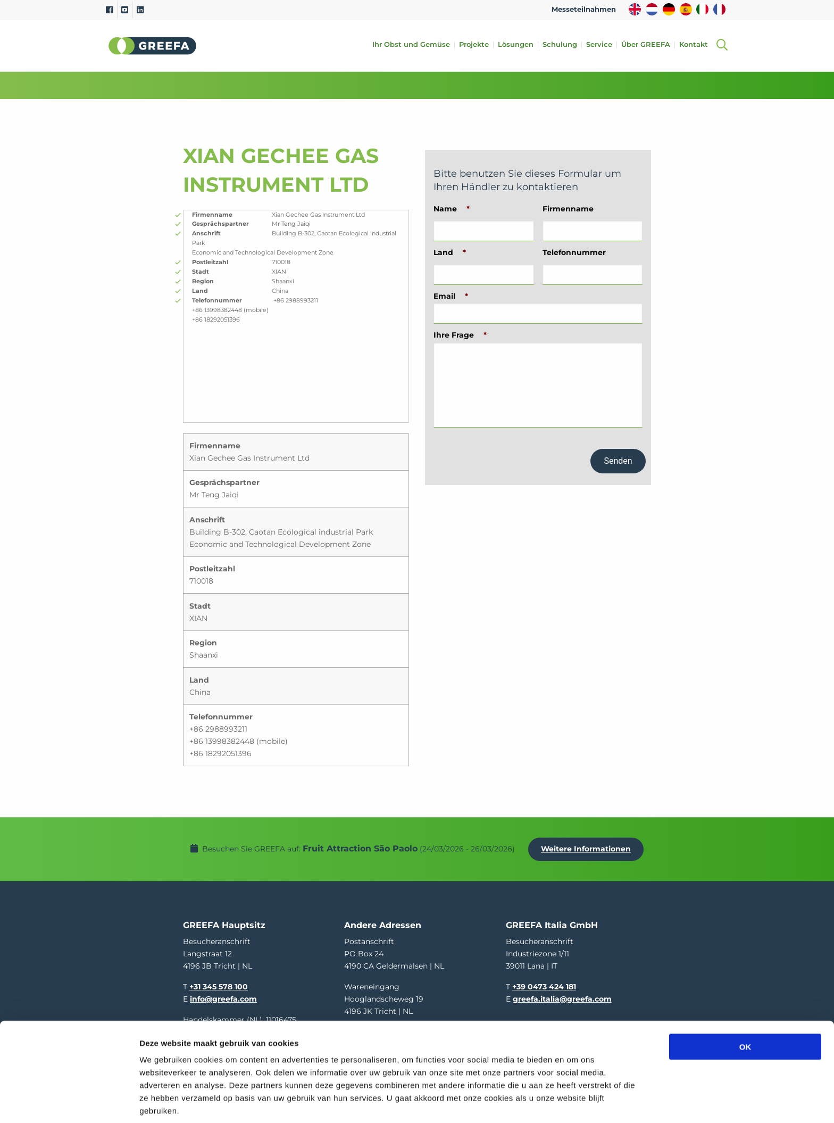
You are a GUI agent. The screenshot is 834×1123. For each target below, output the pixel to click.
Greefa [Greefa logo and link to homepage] (152, 45)
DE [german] (669, 9)
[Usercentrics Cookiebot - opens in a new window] (68, 1102)
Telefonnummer (574, 252)
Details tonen (574, 1101)
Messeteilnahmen (584, 9)
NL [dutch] (652, 9)
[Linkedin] (140, 10)
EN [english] (635, 9)
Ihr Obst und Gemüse (414, 45)
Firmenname (568, 209)
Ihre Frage (460, 335)
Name (451, 209)
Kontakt (696, 45)
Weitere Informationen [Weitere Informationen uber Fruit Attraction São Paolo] (588, 846)
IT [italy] (702, 9)
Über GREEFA (648, 45)
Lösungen (519, 45)
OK (745, 1003)
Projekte (477, 45)
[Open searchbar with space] (721, 45)
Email (450, 296)
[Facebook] (109, 10)
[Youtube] (124, 10)
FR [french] (719, 9)
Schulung (563, 45)
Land (449, 252)
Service (602, 45)
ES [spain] (686, 9)
